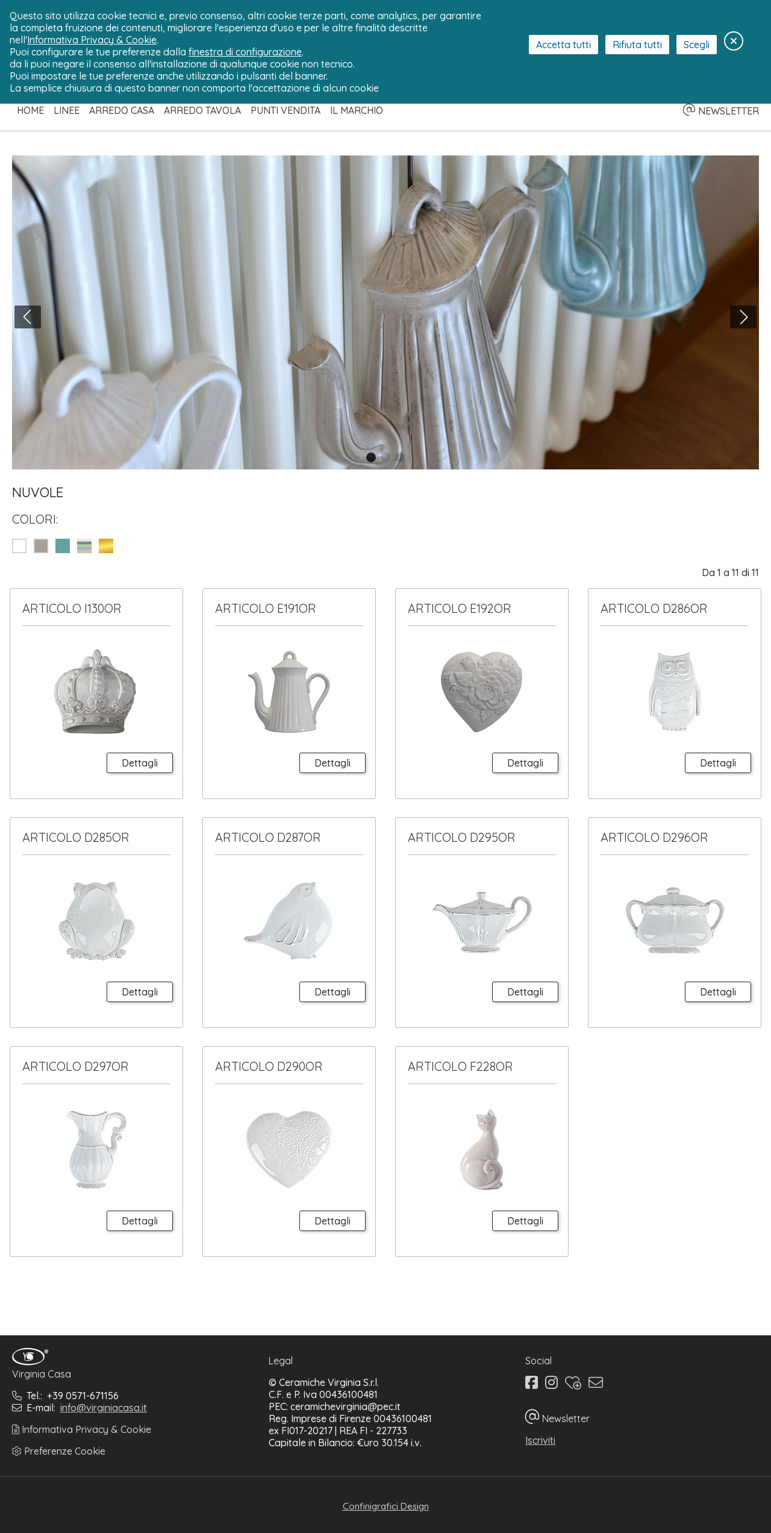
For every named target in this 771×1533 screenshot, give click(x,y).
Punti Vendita (285, 110)
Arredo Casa (121, 110)
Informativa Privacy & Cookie (81, 1429)
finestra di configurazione (245, 52)
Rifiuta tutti (637, 45)
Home (30, 110)
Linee (67, 110)
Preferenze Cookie (58, 1451)
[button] (371, 457)
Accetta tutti (563, 45)
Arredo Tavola (202, 110)
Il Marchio (356, 110)
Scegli (697, 45)
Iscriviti (540, 1440)
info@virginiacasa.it (103, 1408)
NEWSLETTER (721, 111)
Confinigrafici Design (386, 1506)
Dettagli (140, 763)
